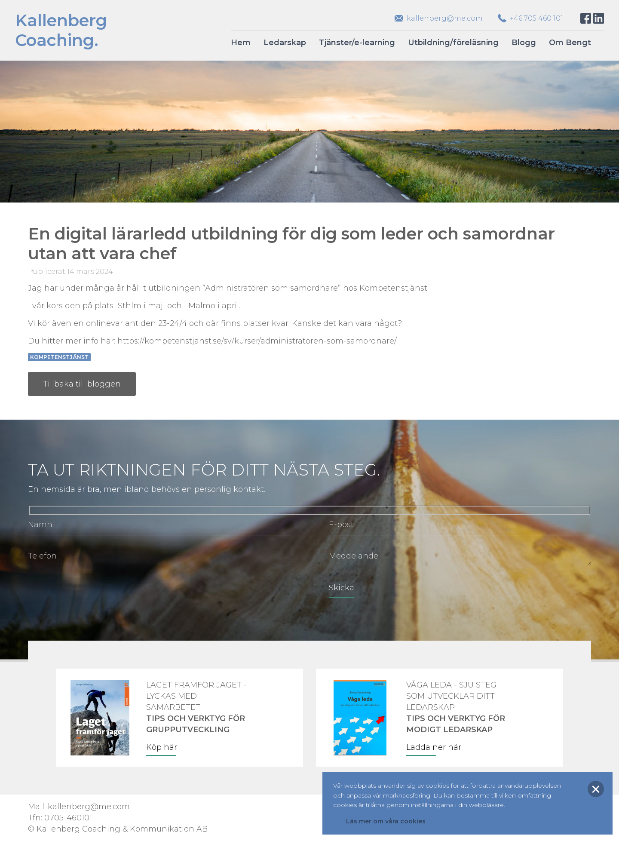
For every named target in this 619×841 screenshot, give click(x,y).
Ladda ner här (433, 747)
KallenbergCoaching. (61, 30)
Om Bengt (570, 42)
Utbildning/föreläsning (453, 42)
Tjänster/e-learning (357, 42)
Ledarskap (285, 42)
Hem (241, 42)
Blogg (524, 42)
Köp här (161, 747)
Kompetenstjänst (59, 357)
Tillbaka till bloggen (82, 384)
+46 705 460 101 (536, 18)
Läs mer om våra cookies (386, 821)
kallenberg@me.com (445, 18)
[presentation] (93, 594)
